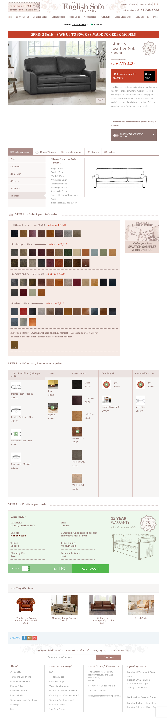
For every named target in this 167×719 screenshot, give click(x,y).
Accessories (90, 17)
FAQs (51, 672)
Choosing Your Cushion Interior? (64, 695)
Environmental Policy (20, 681)
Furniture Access (57, 704)
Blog (12, 709)
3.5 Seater (16, 188)
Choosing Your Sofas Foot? (61, 700)
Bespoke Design (56, 681)
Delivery (110, 152)
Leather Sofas (40, 17)
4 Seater (15, 195)
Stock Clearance (123, 17)
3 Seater (15, 181)
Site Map (14, 704)
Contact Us (15, 672)
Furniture (105, 17)
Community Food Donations (23, 700)
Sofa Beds (74, 17)
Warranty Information (59, 686)
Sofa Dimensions (20, 152)
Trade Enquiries (56, 677)
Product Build (16, 695)
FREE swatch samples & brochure (134, 76)
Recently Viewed (129, 4)
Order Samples (145, 4)
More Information (71, 152)
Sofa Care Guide (56, 709)
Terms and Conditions (20, 677)
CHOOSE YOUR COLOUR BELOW (138, 135)
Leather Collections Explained (63, 690)
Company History (18, 690)
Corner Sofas (58, 17)
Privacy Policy (16, 686)
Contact (139, 17)
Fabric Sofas (22, 17)
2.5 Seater (16, 173)
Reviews (93, 152)
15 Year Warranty (45, 152)
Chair (13, 159)
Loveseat (15, 166)
